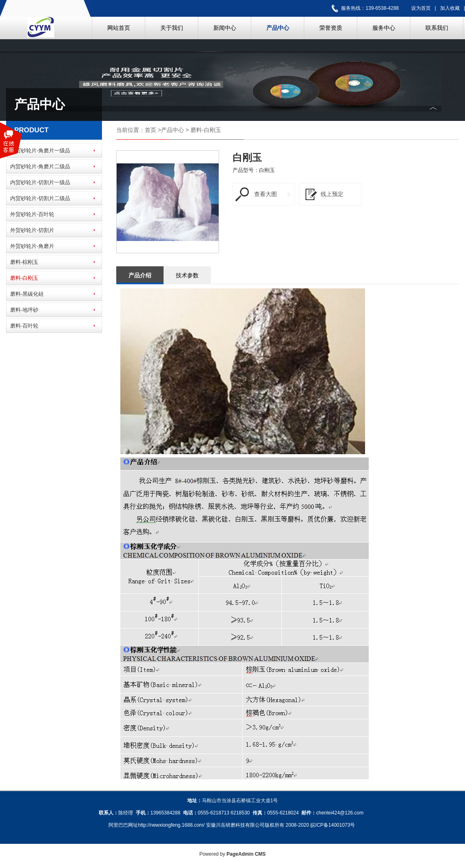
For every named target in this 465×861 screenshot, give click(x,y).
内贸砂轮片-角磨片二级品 (40, 166)
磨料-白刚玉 (24, 278)
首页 (150, 130)
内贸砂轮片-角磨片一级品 (40, 150)
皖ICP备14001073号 (332, 825)
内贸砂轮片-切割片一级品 (40, 182)
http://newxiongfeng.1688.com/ (171, 825)
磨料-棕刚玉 (24, 262)
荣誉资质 (330, 28)
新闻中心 (224, 28)
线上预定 (332, 194)
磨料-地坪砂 (24, 310)
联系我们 (436, 28)
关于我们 (171, 28)
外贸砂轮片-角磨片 (32, 246)
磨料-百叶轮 (24, 326)
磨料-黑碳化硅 (27, 294)
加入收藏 (450, 8)
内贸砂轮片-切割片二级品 (40, 198)
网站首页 (118, 28)
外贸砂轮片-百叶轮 (32, 214)
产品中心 (277, 28)
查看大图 (265, 194)
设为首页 (421, 8)
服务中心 (383, 28)
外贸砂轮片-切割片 (32, 230)
